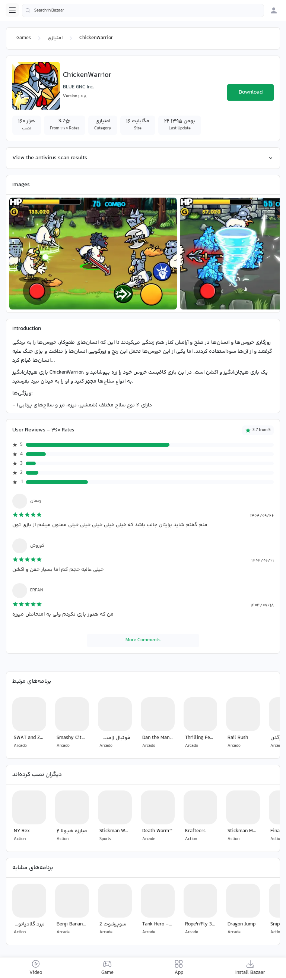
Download (251, 92)
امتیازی (55, 38)
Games (23, 38)
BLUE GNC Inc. (78, 87)
